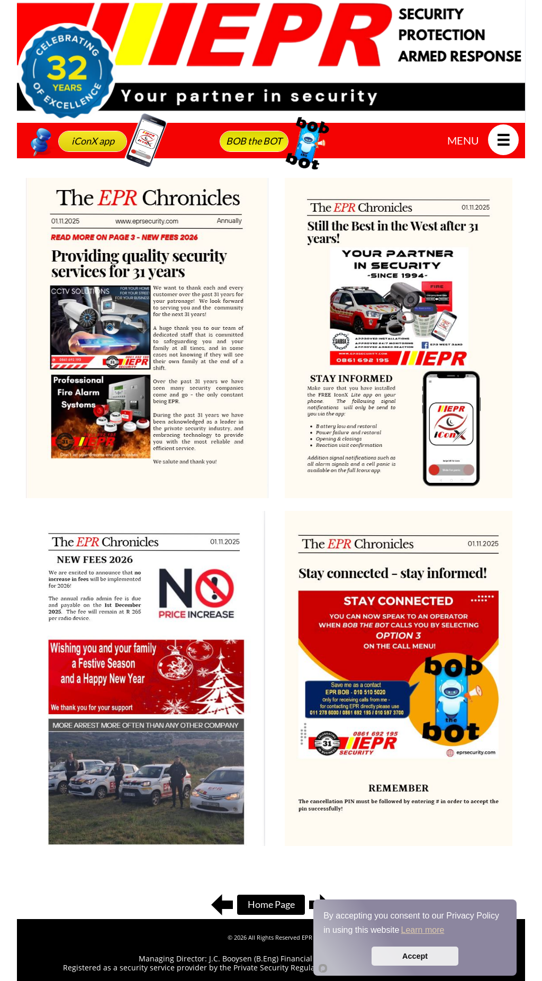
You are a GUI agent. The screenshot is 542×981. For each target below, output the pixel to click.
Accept (415, 956)
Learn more (423, 929)
